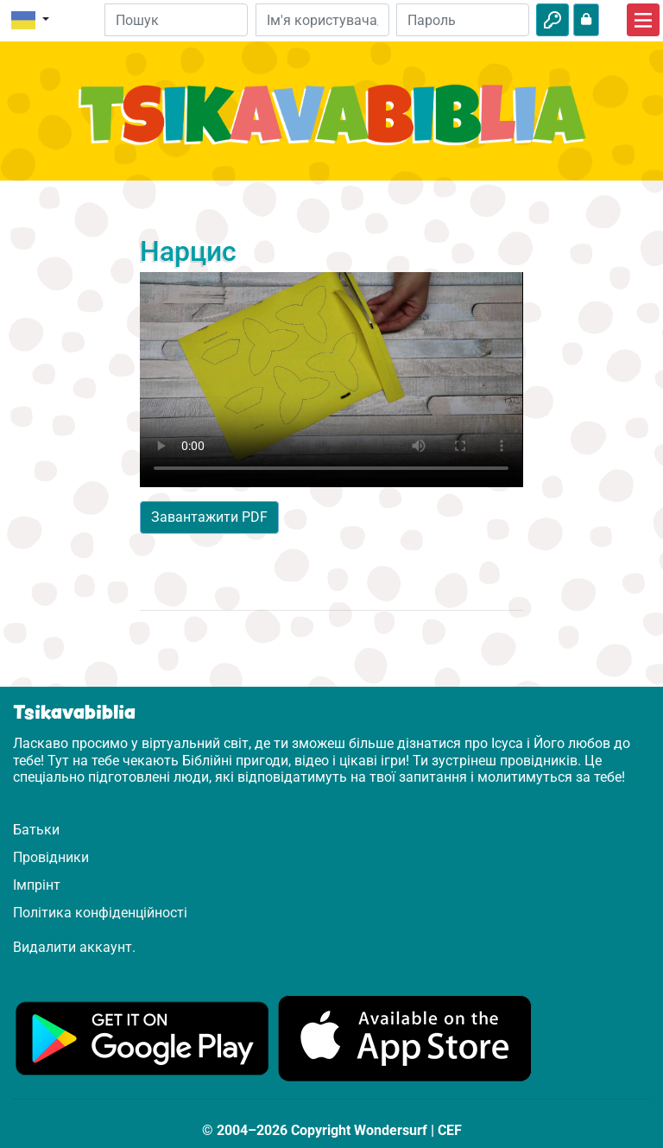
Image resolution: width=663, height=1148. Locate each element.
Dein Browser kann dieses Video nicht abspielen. (331, 379)
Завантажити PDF (209, 517)
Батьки (36, 829)
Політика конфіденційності (100, 912)
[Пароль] (462, 19)
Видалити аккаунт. (74, 947)
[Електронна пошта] (322, 19)
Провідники (51, 857)
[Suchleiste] (176, 19)
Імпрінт (36, 885)
